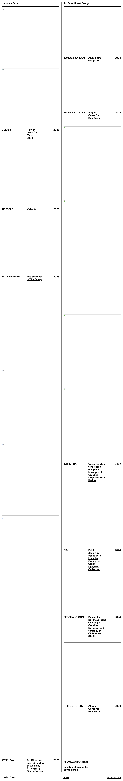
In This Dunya (34, 279)
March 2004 (30, 137)
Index (66, 777)
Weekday (35, 765)
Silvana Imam (71, 769)
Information (114, 777)
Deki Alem (94, 118)
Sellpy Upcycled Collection (94, 566)
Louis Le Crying (93, 560)
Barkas (92, 480)
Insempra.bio (95, 472)
